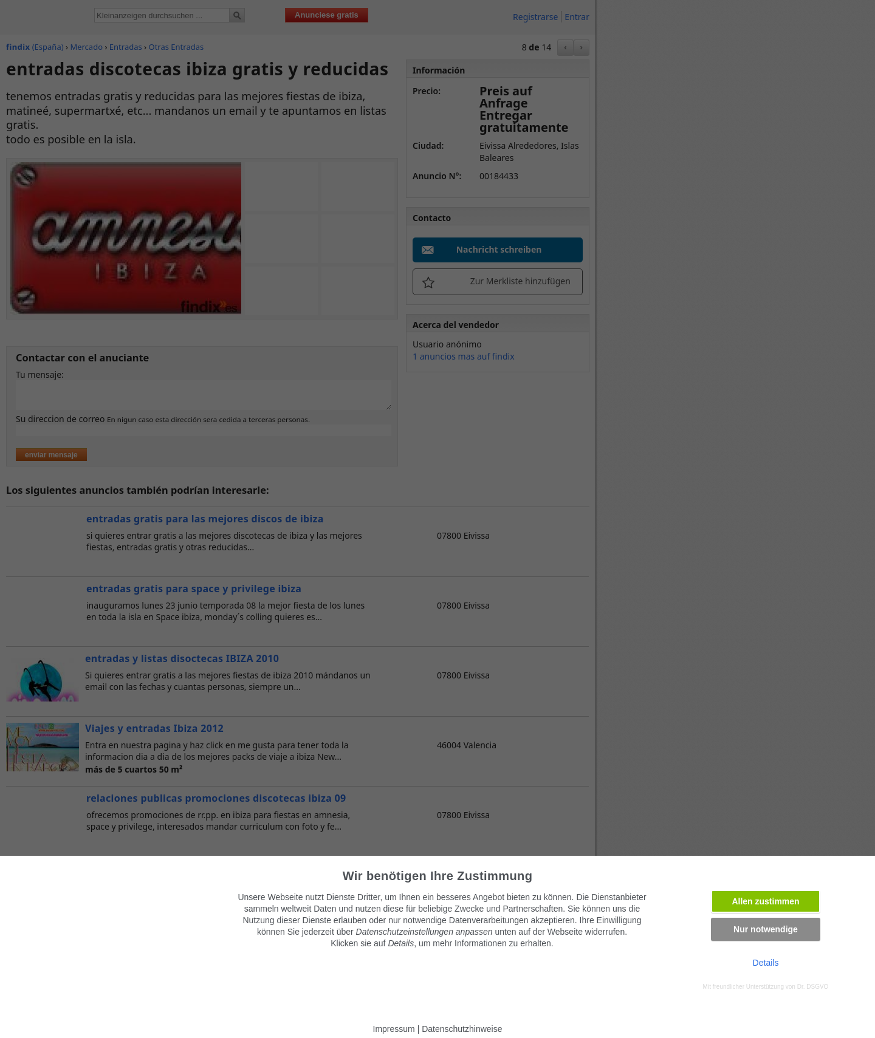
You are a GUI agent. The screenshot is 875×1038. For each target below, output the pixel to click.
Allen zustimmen (765, 901)
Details (766, 963)
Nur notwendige (765, 929)
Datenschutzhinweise (462, 1029)
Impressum (394, 1029)
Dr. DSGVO (813, 986)
